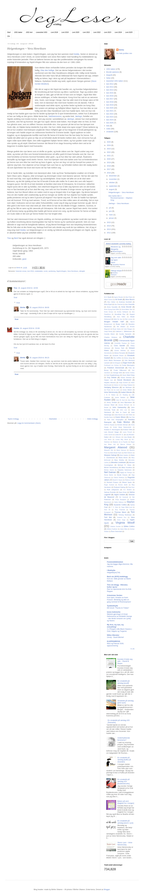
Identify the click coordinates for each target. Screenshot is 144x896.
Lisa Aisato (128, 437)
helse (108, 78)
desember (113, 176)
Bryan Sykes (117, 329)
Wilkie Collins (129, 526)
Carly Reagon (128, 329)
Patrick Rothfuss (119, 477)
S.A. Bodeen (127, 489)
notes (108, 129)
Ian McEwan (127, 387)
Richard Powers (112, 482)
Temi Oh (107, 509)
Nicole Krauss (122, 475)
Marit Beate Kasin (115, 453)
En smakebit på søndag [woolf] (123, 682)
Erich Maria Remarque (112, 360)
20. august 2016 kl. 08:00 (39, 307)
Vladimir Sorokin (115, 526)
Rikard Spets (127, 482)
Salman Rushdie (110, 492)
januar (111, 218)
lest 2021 (109, 111)
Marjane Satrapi (110, 455)
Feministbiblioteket (115, 562)
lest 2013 (109, 87)
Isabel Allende (126, 392)
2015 (109, 222)
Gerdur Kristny (130, 372)
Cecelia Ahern (109, 334)
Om (8, 36)
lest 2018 (109, 102)
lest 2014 (109, 90)
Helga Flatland (127, 385)
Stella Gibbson (119, 502)
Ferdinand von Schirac (111, 365)
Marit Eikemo (128, 453)
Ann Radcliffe (130, 304)
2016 (109, 173)
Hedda (76, 54)
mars (111, 215)
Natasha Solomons (124, 470)
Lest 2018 (54, 32)
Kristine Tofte (127, 429)
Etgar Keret (127, 363)
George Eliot (117, 372)
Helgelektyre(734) (113, 572)
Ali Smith (118, 299)
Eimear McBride (120, 350)
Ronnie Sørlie (123, 485)
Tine (9, 238)
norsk (46, 271)
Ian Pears (107, 390)
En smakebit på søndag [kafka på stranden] (124, 760)
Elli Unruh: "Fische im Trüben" (118, 608)
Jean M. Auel (120, 400)
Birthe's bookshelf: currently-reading (118, 243)
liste (107, 126)
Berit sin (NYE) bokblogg (117, 577)
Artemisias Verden (114, 595)
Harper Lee (108, 380)
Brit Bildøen (121, 326)
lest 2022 (109, 114)
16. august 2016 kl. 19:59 (28, 288)
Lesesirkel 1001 (41, 32)
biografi (109, 75)
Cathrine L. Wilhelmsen (123, 331)
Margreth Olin (108, 450)
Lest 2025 (129, 32)
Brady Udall (120, 324)
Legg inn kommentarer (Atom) (29, 423)
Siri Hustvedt (123, 497)
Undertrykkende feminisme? (123, 739)
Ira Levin (117, 390)
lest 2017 (109, 99)
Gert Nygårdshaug (113, 375)
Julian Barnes (118, 415)
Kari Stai (132, 417)
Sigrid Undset (119, 495)
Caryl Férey (108, 331)
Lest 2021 (86, 32)
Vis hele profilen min (124, 53)
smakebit (109, 132)
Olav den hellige (47, 70)
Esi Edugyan (116, 363)
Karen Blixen (121, 417)
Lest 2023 (107, 32)
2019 (109, 162)
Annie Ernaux (108, 312)
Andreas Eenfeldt (125, 302)
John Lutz (123, 410)
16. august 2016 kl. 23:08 (30, 328)
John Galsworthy (119, 407)
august (112, 189)
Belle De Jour (118, 319)
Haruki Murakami (124, 380)
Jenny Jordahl (112, 402)
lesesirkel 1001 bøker (114, 81)
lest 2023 (109, 117)
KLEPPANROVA (113, 641)
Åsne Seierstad (116, 531)
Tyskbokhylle (112, 606)
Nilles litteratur (113, 635)
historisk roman (21, 271)
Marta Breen (123, 457)
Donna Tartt (119, 348)
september (113, 186)
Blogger (107, 889)
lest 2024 (109, 120)
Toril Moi (108, 517)
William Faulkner (112, 529)
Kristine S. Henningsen (112, 429)
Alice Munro (130, 299)
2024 (109, 145)
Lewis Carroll (108, 434)
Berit (16, 238)
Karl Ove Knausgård (115, 419)
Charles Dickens (110, 337)
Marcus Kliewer (125, 444)
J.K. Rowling (123, 395)
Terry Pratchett (120, 509)
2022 (109, 152)
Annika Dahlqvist (122, 312)
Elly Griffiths (117, 358)
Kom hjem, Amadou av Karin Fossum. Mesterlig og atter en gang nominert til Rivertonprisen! (119, 600)
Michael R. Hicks (124, 465)
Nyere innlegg (13, 419)
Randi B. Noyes (117, 480)
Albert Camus (108, 299)
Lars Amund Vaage (111, 432)
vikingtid (82, 271)
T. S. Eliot (114, 507)
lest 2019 (109, 105)
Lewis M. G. (119, 434)
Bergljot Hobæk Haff (114, 322)
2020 (109, 159)
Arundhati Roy (120, 314)
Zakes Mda (123, 529)
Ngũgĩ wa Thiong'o (126, 472)
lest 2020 (109, 108)
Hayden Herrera (110, 382)
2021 (109, 156)
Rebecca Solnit (130, 480)
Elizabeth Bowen (118, 355)
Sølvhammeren (55, 116)
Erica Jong (128, 358)
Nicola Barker (108, 475)
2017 (109, 169)
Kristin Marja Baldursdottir (122, 427)
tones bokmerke (113, 612)
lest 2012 (109, 84)
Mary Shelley (119, 460)
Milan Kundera (126, 467)
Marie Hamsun (121, 450)
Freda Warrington (128, 365)
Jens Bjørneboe (126, 402)
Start (9, 32)
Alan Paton (128, 297)
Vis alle (132, 648)
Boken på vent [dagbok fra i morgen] (125, 802)
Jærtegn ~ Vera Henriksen (118, 203)
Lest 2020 (75, 32)
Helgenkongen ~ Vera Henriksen (121, 192)
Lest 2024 (118, 32)
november (113, 179)
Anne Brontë (126, 307)
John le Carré (121, 412)
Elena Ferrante (119, 353)
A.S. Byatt (107, 297)
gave (24, 259)
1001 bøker (18, 32)
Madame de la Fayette (120, 442)
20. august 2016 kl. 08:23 (39, 358)
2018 (109, 166)
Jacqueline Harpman (118, 264)
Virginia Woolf (125, 522)
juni (110, 211)
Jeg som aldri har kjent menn (116, 260)
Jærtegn (78, 116)
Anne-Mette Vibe (127, 309)
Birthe (22, 307)
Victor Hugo (121, 520)
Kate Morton (123, 422)
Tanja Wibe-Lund (126, 507)
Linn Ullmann (116, 437)
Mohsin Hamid (109, 470)
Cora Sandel (119, 346)
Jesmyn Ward (109, 405)
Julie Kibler (128, 415)
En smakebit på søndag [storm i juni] (125, 822)
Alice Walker (111, 302)
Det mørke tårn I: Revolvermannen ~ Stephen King (120, 198)
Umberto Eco (121, 517)
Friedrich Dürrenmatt (115, 368)
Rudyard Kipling (119, 487)
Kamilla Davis (108, 417)
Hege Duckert (123, 382)
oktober (112, 182)
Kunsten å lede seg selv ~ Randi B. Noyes (124, 661)
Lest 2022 (97, 32)
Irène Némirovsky (111, 392)
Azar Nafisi (121, 317)
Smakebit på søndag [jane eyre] (125, 702)
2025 (109, 142)
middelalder (39, 271)
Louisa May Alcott (121, 439)
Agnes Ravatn (118, 297)
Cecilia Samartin (125, 334)
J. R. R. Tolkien (109, 395)
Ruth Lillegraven (113, 489)
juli (110, 208)
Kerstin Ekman (122, 425)
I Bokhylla (111, 570)
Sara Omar (123, 492)
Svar (15, 297)
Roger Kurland (109, 485)
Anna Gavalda (112, 307)
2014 (109, 226)
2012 (109, 233)
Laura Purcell (127, 432)
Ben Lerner (128, 319)
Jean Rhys (131, 400)
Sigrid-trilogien (61, 271)
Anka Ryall (108, 304)
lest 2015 (109, 93)
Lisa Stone (107, 439)
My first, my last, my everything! (115, 626)
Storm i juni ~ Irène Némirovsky (124, 844)
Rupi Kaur (131, 487)
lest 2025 (109, 123)
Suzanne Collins (120, 505)
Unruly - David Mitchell (115, 637)
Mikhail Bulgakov (117, 251)
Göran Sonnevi (126, 377)
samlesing (52, 271)
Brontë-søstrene (112, 72)
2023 (109, 149)
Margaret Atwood (115, 447)
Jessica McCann (123, 405)
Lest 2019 (65, 32)
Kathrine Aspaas (109, 425)
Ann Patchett (119, 304)
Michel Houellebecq (111, 467)
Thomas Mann (120, 512)
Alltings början (116, 271)
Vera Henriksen (72, 271)
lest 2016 (30, 271)
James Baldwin (120, 397)
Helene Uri (117, 385)
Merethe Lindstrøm (118, 462)
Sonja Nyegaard (120, 499)
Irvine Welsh (127, 390)
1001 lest (29, 32)
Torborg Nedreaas (125, 515)
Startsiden (53, 419)
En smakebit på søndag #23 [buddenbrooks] (123, 781)
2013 (109, 229)
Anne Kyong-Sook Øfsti (111, 309)
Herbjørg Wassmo (111, 387)
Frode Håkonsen (120, 370)
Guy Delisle (111, 377)
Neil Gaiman (110, 472)
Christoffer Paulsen (120, 343)
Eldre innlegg (92, 419)
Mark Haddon (124, 455)
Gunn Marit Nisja (129, 375)
